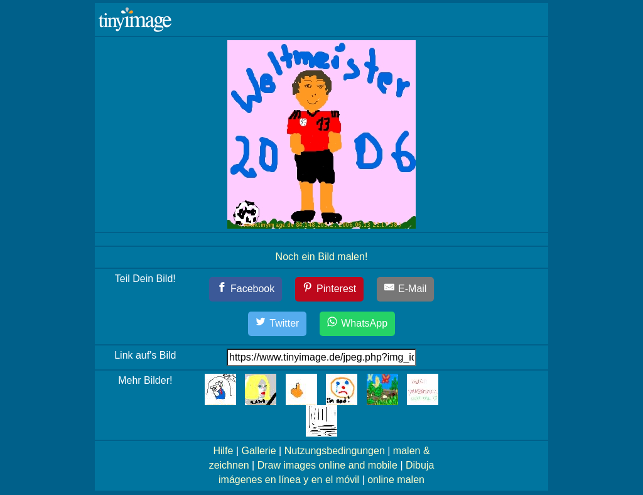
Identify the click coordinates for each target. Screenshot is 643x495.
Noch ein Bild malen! (322, 256)
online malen (395, 479)
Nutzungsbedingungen (334, 450)
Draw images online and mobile (327, 465)
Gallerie (258, 450)
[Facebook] (246, 289)
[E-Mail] (406, 289)
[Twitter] (277, 324)
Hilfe (223, 450)
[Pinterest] (329, 289)
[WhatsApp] (357, 324)
